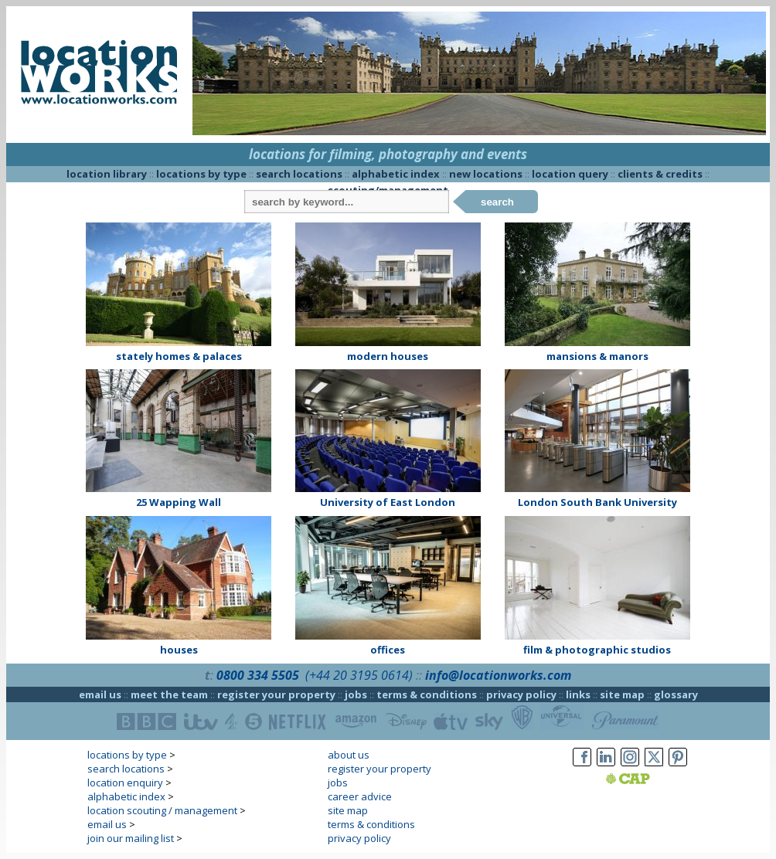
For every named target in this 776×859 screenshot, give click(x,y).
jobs (356, 694)
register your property (276, 694)
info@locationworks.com (498, 675)
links (578, 694)
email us (100, 694)
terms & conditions (426, 694)
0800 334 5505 (257, 675)
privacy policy (521, 694)
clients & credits (660, 174)
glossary (676, 694)
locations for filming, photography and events (388, 154)
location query (570, 174)
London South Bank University (597, 502)
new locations (485, 174)
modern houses (387, 356)
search (497, 202)
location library (106, 174)
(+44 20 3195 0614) (359, 675)
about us (348, 755)
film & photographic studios (597, 650)
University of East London (387, 502)
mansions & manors (597, 356)
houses (179, 650)
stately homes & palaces (179, 356)
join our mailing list (130, 838)
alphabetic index (396, 174)
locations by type (201, 174)
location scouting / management (162, 810)
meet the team (169, 694)
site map (622, 694)
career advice (360, 796)
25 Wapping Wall (178, 502)
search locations (299, 174)
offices (387, 650)
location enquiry (125, 782)
